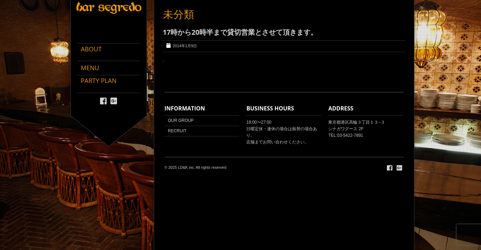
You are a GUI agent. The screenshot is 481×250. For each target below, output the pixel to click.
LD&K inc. (186, 167)
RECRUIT (177, 130)
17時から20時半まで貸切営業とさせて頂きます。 (240, 32)
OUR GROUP (181, 120)
